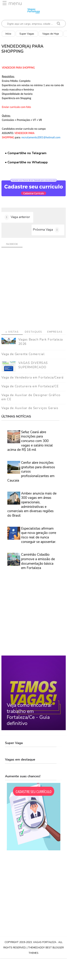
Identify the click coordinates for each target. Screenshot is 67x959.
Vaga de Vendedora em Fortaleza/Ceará (32, 378)
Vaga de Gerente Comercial (23, 355)
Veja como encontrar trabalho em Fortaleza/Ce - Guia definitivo (29, 714)
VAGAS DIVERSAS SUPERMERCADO (33, 365)
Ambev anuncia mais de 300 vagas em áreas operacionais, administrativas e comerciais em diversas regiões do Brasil (31, 505)
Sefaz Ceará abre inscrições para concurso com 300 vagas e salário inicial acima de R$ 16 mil (30, 441)
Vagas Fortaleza (45, 942)
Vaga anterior (20, 217)
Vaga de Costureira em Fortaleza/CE (30, 387)
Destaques (33, 332)
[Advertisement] (33, 290)
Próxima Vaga (43, 230)
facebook (12, 244)
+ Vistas (12, 332)
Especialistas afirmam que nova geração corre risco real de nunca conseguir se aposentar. (38, 536)
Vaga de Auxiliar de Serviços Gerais (29, 409)
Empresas (54, 332)
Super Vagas (26, 33)
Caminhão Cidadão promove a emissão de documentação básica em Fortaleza (38, 562)
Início (8, 33)
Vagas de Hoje (50, 33)
